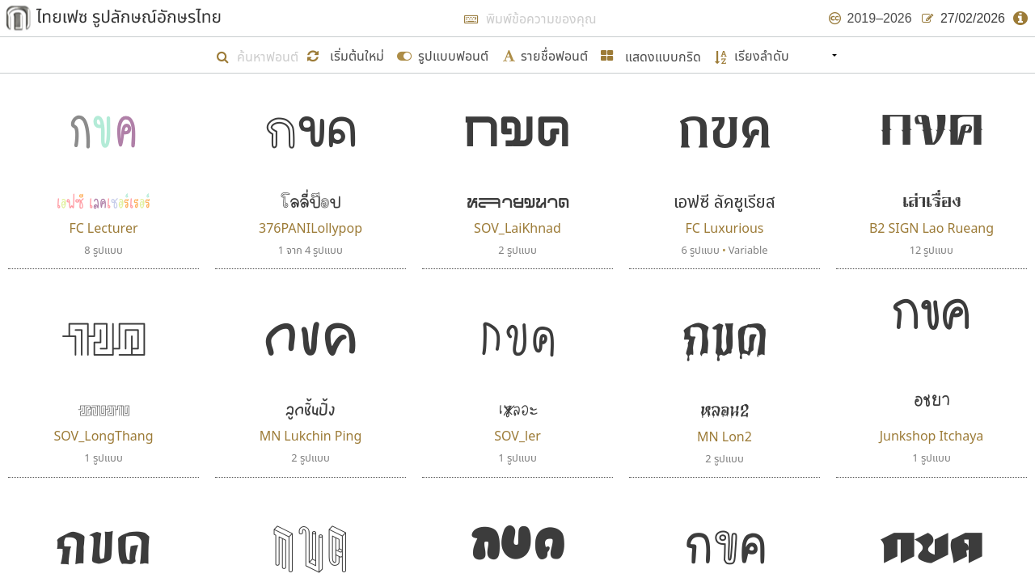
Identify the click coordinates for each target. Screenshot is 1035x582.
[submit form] (443, 54)
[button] (348, 54)
